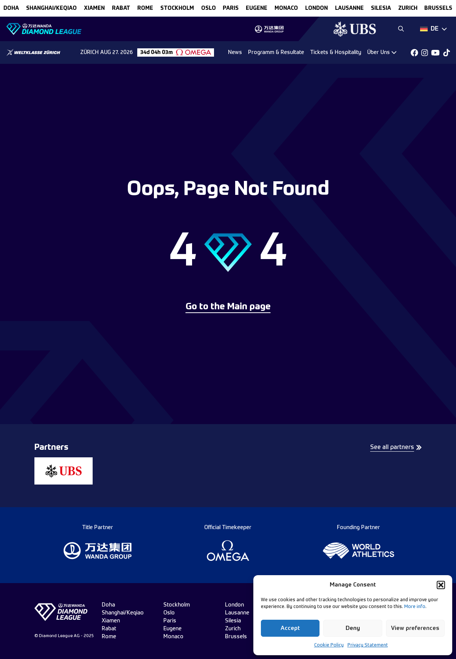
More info (414, 607)
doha (11, 8)
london (316, 8)
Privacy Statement (367, 645)
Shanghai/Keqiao (51, 8)
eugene (256, 8)
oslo (208, 8)
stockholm (177, 8)
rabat (121, 8)
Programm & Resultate (276, 52)
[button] (441, 585)
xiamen (94, 8)
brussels (438, 8)
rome (145, 8)
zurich (407, 8)
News (235, 52)
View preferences (415, 628)
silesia (381, 8)
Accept (290, 628)
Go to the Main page (228, 307)
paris (231, 8)
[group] (269, 29)
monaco (286, 8)
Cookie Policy (329, 645)
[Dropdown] (433, 29)
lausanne (349, 8)
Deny (353, 628)
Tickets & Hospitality (335, 52)
